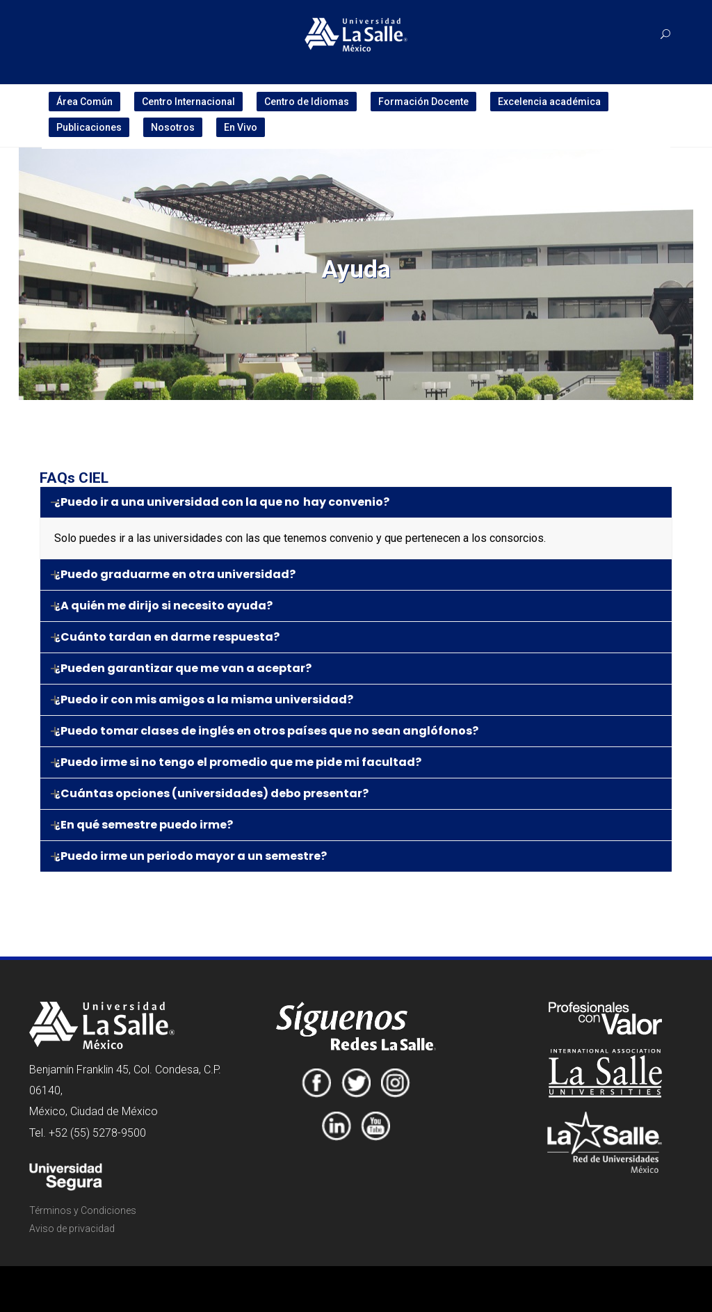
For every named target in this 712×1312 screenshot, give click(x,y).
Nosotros (173, 127)
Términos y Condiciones (82, 1210)
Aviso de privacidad (72, 1228)
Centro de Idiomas (306, 101)
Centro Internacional (188, 101)
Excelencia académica (549, 101)
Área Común (84, 101)
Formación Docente (423, 101)
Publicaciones (89, 127)
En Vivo (240, 127)
